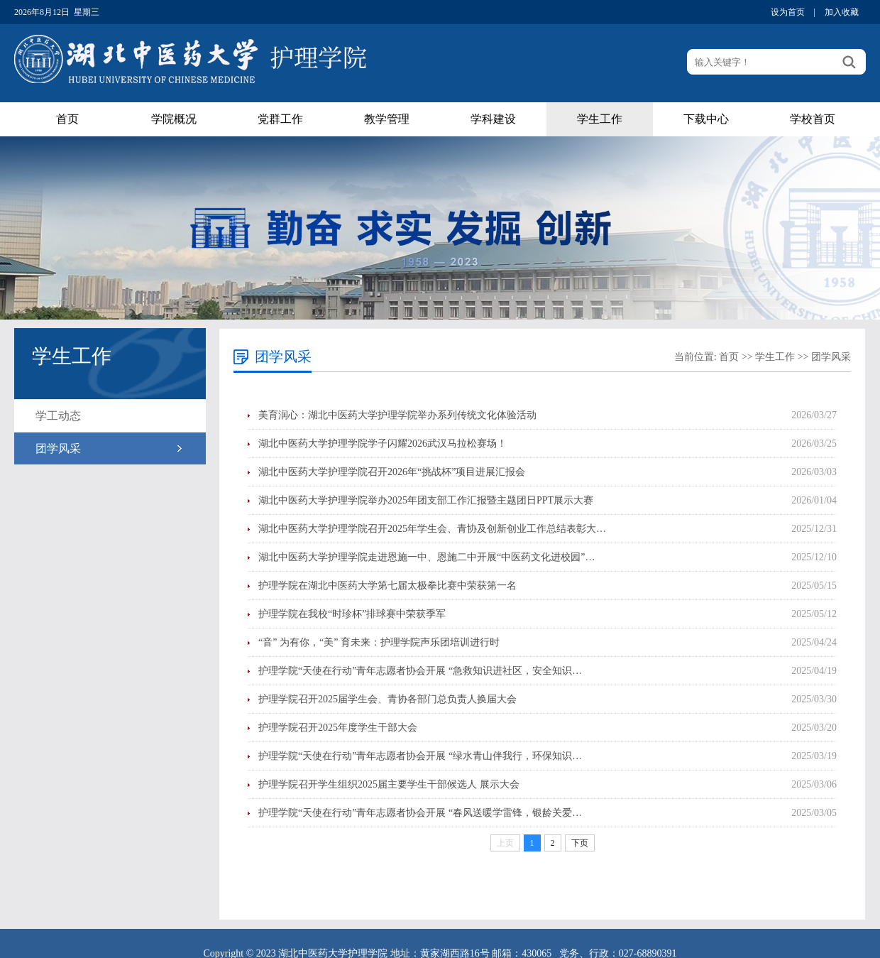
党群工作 (280, 119)
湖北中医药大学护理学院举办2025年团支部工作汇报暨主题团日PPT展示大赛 (425, 500)
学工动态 (58, 416)
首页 (67, 119)
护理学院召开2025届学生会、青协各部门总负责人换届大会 (387, 699)
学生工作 (599, 119)
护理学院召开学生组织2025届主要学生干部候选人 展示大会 (388, 784)
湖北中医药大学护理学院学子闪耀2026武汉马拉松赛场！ (382, 443)
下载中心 (706, 119)
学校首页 (812, 119)
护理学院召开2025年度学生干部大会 (337, 727)
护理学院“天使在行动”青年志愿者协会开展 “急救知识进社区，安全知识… (420, 670)
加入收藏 (842, 12)
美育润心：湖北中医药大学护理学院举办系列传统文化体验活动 (397, 415)
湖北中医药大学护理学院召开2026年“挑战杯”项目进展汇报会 (391, 472)
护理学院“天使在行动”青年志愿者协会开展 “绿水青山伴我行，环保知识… (420, 756)
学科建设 (493, 119)
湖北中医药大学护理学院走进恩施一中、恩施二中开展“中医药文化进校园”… (426, 557)
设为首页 (788, 12)
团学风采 (58, 448)
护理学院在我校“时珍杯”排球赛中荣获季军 (352, 614)
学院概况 (174, 119)
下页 (579, 843)
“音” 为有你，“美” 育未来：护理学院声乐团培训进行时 (379, 642)
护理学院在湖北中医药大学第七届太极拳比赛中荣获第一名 (387, 585)
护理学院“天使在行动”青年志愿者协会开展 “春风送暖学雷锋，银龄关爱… (420, 812)
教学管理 (386, 119)
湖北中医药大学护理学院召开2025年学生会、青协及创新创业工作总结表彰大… (432, 528)
